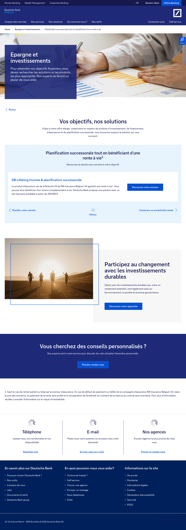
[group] (93, 280)
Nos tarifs (97, 21)
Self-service (175, 21)
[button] (37, 22)
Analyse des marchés (15, 21)
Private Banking (12, 2)
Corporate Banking (59, 2)
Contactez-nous (156, 21)
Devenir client (152, 2)
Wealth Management (35, 2)
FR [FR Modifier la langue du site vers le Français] (137, 2)
